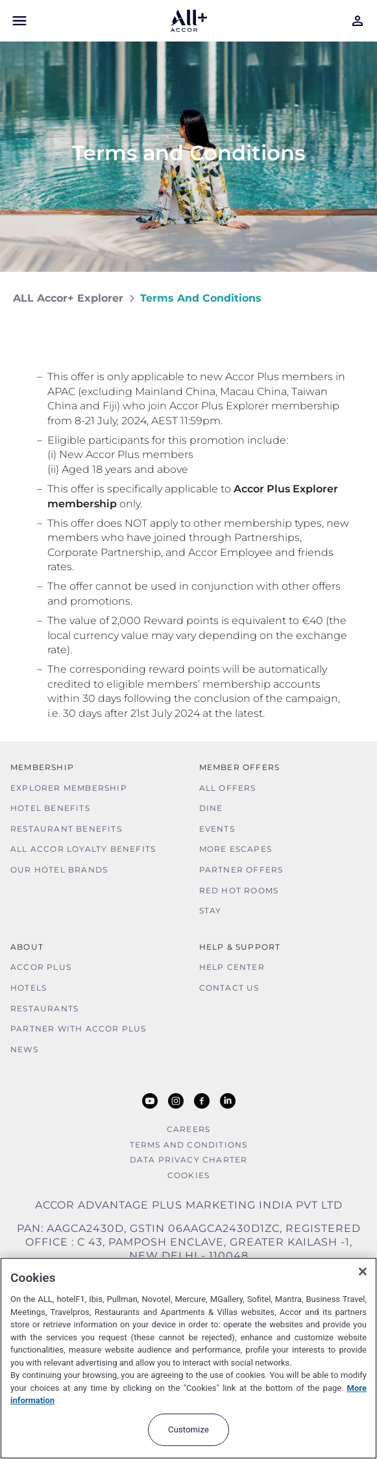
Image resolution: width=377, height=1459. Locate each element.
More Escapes (235, 849)
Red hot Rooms (239, 890)
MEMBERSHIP (42, 767)
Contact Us (229, 988)
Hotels (28, 988)
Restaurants (44, 1008)
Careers (188, 1129)
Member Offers (239, 767)
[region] (188, 1358)
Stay (210, 910)
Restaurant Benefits (66, 829)
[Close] (362, 1271)
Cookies (188, 1175)
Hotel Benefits (50, 808)
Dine (211, 808)
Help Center (232, 967)
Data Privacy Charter (189, 1159)
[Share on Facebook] (351, 336)
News (24, 1049)
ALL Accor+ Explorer (68, 298)
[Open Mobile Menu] (19, 21)
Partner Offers (241, 869)
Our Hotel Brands (59, 869)
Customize (188, 1429)
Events (217, 829)
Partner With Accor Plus (78, 1028)
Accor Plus (40, 967)
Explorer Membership (68, 788)
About (26, 947)
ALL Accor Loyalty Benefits (83, 849)
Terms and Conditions (189, 1145)
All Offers (227, 788)
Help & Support (240, 947)
